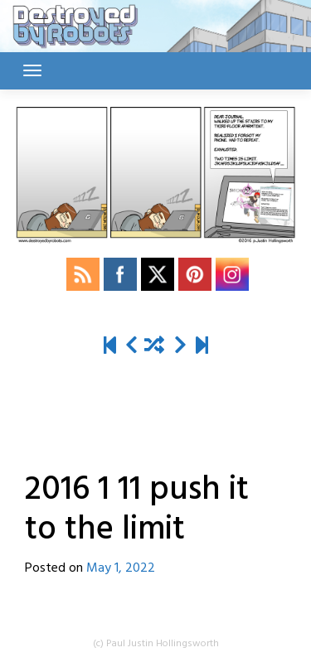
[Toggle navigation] (32, 70)
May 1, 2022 (120, 568)
